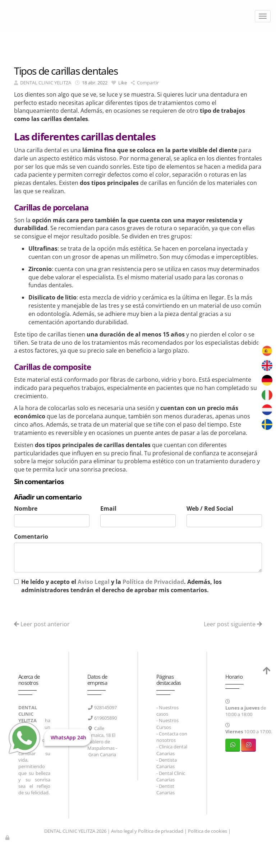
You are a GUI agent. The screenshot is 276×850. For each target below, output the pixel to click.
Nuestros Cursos (167, 723)
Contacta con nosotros (171, 736)
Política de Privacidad (153, 582)
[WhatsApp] (232, 745)
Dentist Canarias (165, 789)
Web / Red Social (210, 508)
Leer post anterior (42, 624)
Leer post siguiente (233, 624)
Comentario (31, 536)
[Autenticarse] (7, 837)
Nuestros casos (167, 710)
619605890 (105, 718)
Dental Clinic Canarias (170, 776)
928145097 (105, 707)
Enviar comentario (44, 608)
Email (108, 508)
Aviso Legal (94, 582)
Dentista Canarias (166, 763)
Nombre (25, 508)
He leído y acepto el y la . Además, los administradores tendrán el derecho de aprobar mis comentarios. (121, 586)
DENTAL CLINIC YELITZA (45, 82)
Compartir (145, 82)
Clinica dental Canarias (171, 749)
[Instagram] (248, 745)
